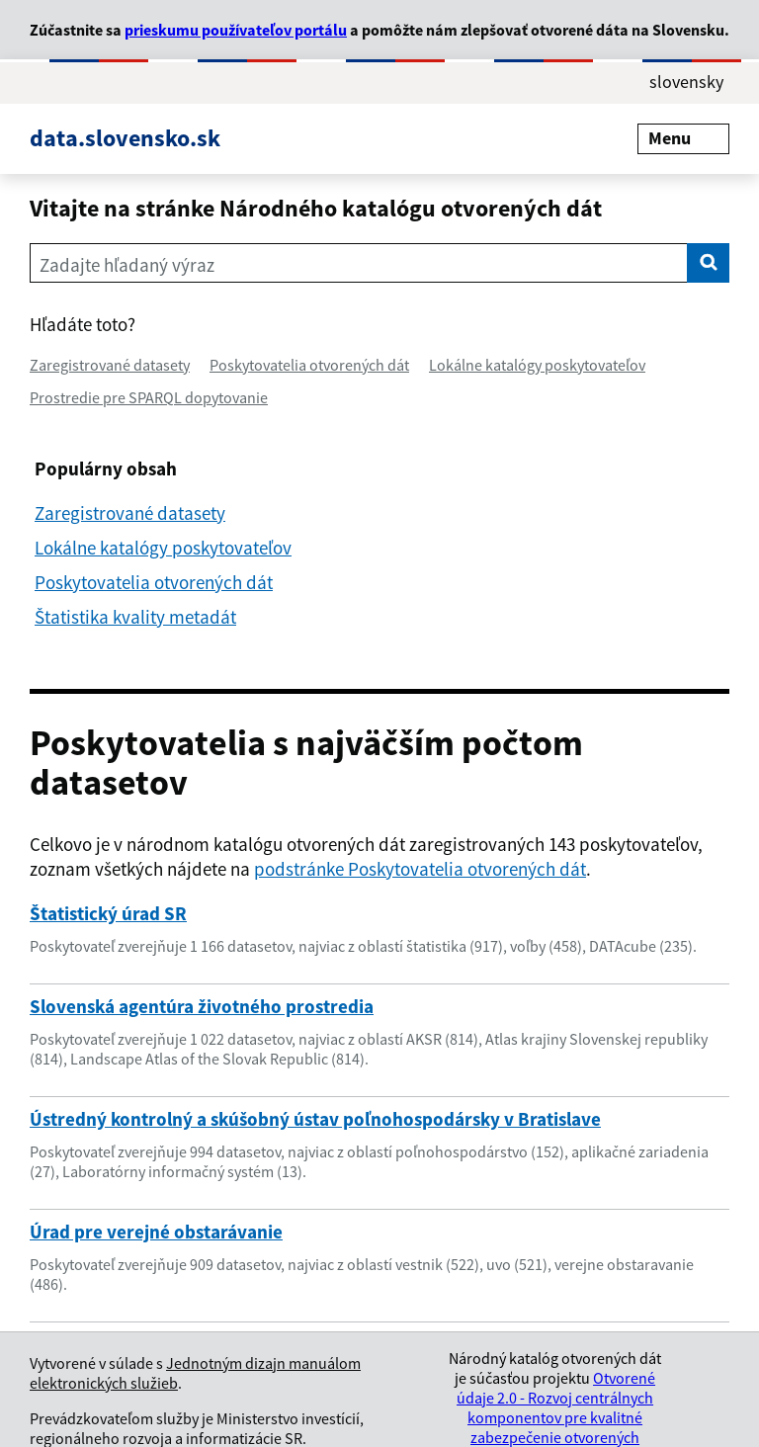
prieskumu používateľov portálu (236, 30)
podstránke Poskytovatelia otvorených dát (420, 869)
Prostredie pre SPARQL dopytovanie (149, 397)
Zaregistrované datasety (110, 365)
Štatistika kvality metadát (135, 617)
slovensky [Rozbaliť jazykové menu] (686, 81)
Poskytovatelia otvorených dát (309, 365)
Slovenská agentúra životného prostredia (202, 1006)
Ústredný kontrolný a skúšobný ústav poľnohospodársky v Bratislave (315, 1119)
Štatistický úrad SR (108, 913)
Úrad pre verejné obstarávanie (156, 1231)
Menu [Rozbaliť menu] (683, 138)
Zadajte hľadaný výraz (127, 265)
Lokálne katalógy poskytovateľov (537, 365)
